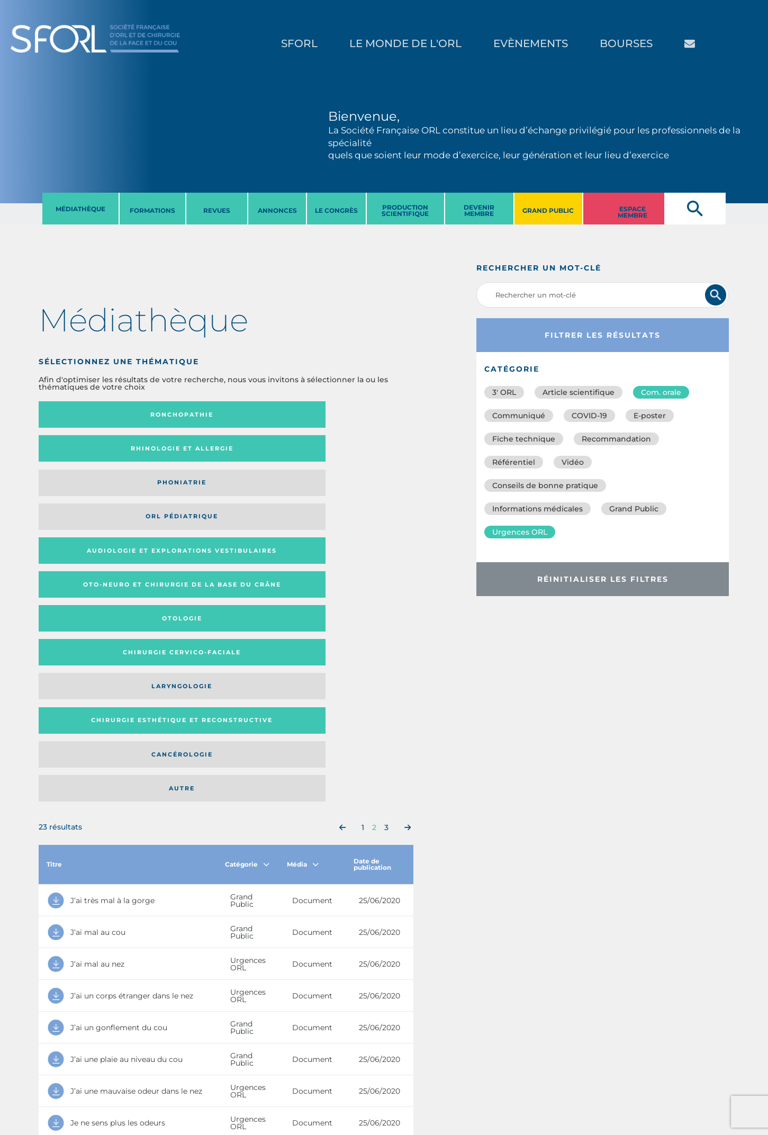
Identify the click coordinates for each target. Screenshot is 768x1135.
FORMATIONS (152, 210)
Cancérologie (269, 493)
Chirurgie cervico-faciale (350, 451)
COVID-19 (589, 415)
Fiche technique (523, 439)
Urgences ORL (519, 532)
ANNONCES (277, 210)
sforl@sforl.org (193, 1070)
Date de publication (378, 573)
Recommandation (616, 439)
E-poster (650, 415)
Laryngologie (81, 493)
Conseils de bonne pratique (545, 485)
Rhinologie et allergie (171, 415)
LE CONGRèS (336, 210)
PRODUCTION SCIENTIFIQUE (405, 210)
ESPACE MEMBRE (632, 212)
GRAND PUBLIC (548, 210)
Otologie (269, 452)
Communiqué (518, 415)
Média (303, 573)
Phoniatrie (268, 414)
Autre (362, 493)
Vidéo (573, 462)
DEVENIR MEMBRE (479, 210)
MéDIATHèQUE (80, 209)
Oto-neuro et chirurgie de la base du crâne (175, 451)
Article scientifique (579, 392)
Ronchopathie (81, 414)
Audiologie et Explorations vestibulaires (78, 451)
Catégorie (247, 573)
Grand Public (633, 509)
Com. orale (661, 392)
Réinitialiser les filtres (602, 579)
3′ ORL (504, 392)
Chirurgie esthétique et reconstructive (175, 493)
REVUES (216, 210)
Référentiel (513, 462)
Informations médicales (537, 509)
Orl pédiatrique (355, 415)
